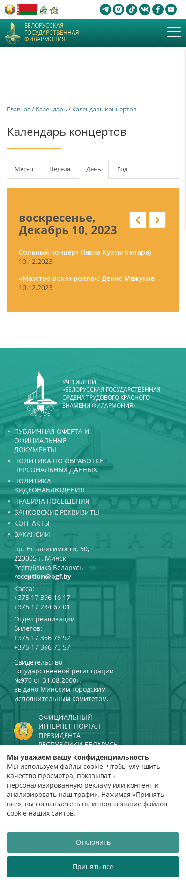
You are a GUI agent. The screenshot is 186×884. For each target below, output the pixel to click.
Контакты (32, 523)
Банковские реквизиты (56, 512)
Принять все (93, 866)
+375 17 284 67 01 (42, 606)
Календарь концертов (104, 109)
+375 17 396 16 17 (42, 597)
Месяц (24, 169)
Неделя (59, 169)
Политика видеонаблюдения (49, 485)
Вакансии (32, 534)
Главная (18, 109)
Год (122, 169)
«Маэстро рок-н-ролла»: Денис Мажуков (87, 278)
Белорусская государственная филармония (51, 32)
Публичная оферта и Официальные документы (51, 440)
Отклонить (93, 842)
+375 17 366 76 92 (42, 637)
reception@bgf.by (42, 576)
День (97, 172)
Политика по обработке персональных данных (58, 465)
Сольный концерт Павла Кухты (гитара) (85, 252)
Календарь (51, 109)
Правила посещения (51, 501)
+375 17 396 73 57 (42, 647)
